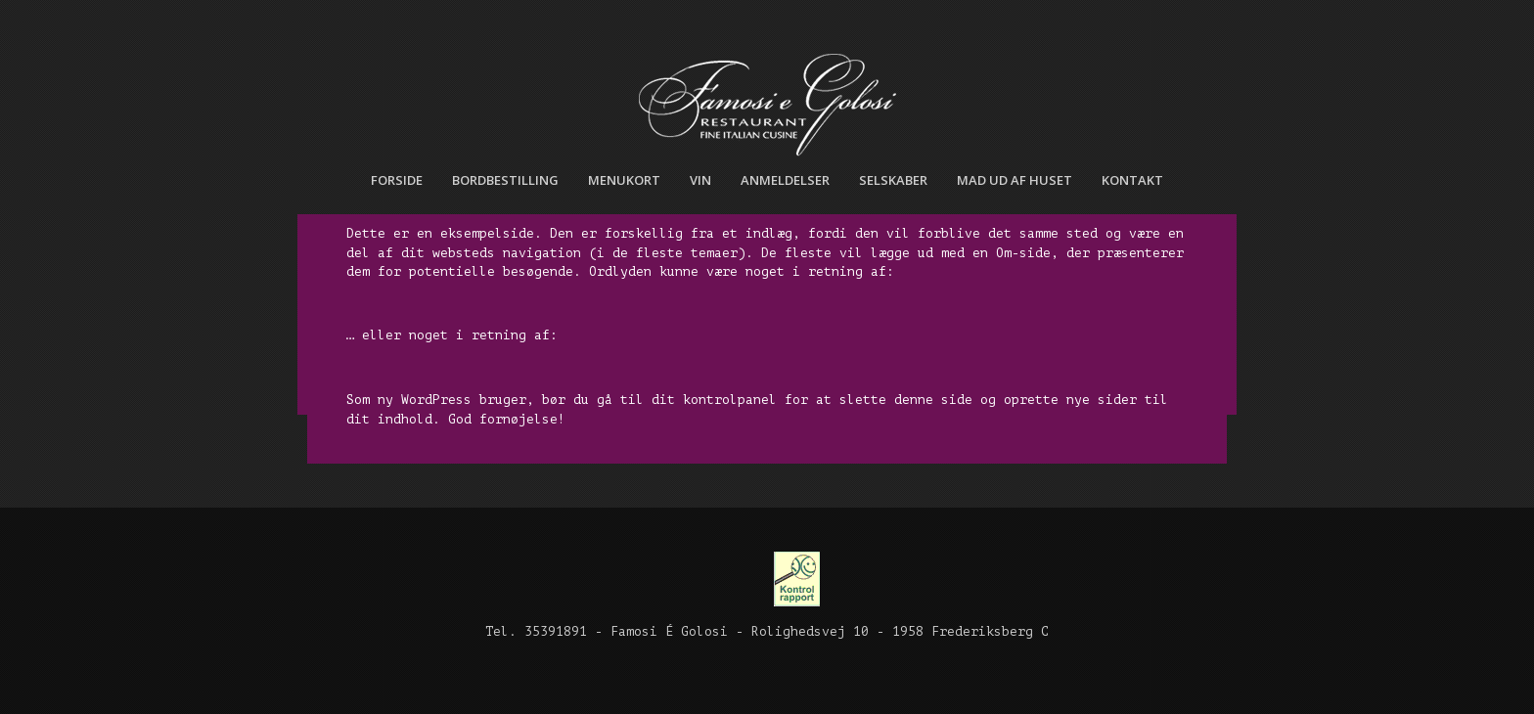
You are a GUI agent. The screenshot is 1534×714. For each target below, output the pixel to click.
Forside (397, 180)
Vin (700, 180)
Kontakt (1132, 180)
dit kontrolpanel (714, 399)
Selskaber (893, 180)
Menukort (624, 180)
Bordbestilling (505, 180)
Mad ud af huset (1014, 180)
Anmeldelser (785, 180)
